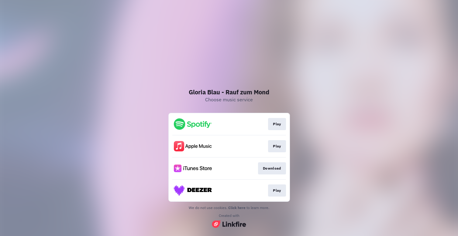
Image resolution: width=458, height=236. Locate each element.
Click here (237, 207)
